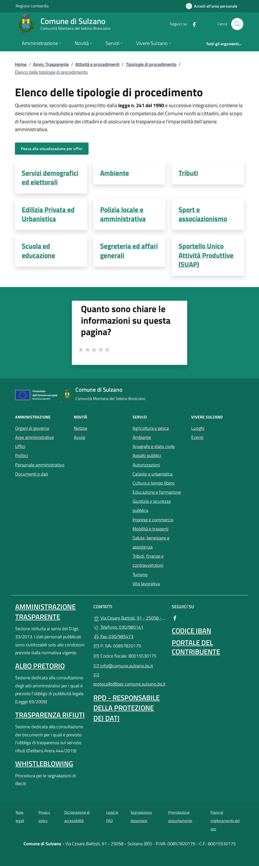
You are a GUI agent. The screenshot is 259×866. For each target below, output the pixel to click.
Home (21, 64)
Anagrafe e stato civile (154, 446)
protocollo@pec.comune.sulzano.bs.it (129, 679)
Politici (21, 455)
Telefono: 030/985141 (118, 627)
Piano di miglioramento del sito (225, 820)
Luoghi (217, 428)
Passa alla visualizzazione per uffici (51, 149)
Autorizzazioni (146, 464)
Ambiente (142, 437)
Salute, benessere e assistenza (159, 542)
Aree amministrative (34, 437)
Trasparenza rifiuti (50, 714)
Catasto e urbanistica (152, 474)
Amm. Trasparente (51, 64)
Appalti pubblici (147, 455)
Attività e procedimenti (97, 64)
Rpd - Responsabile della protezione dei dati (126, 707)
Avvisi (79, 437)
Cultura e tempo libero (154, 483)
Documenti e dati (31, 474)
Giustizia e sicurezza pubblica (152, 506)
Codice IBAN (191, 630)
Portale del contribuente (196, 647)
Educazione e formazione (157, 492)
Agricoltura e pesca (151, 428)
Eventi (217, 437)
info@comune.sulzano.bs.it (123, 665)
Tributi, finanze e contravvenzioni (148, 561)
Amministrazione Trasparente (45, 611)
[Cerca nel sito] (237, 24)
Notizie (80, 428)
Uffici (20, 446)
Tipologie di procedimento (151, 64)
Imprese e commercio (153, 519)
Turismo (140, 574)
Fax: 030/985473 (113, 636)
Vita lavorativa (146, 583)
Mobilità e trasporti (159, 528)
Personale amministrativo (39, 464)
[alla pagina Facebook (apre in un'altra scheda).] (192, 24)
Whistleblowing (44, 763)
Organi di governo (32, 428)
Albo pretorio (40, 665)
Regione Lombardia (32, 6)
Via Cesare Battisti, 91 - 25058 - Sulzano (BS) (129, 617)
